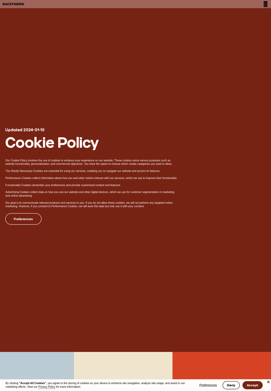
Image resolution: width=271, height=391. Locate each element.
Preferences (23, 219)
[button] (268, 382)
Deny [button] (231, 385)
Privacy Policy (46, 386)
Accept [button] (252, 385)
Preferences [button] (208, 385)
